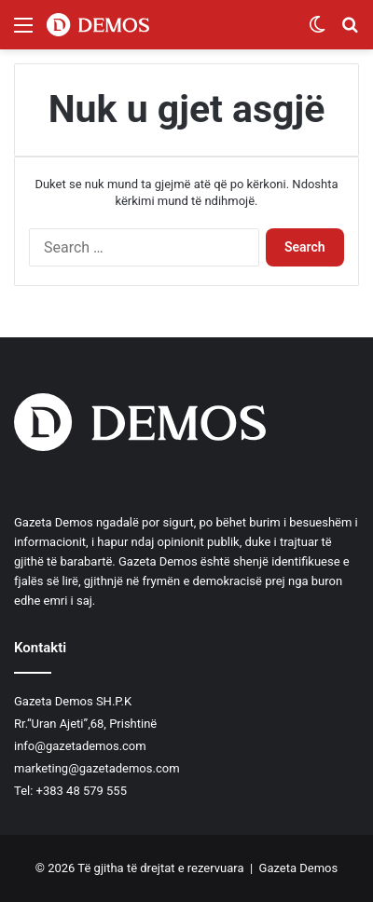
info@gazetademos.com (80, 746)
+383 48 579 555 (81, 791)
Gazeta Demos (298, 868)
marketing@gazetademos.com (97, 768)
